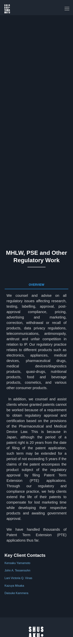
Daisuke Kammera (16, 593)
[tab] (36, 285)
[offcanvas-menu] (67, 8)
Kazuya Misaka (14, 585)
